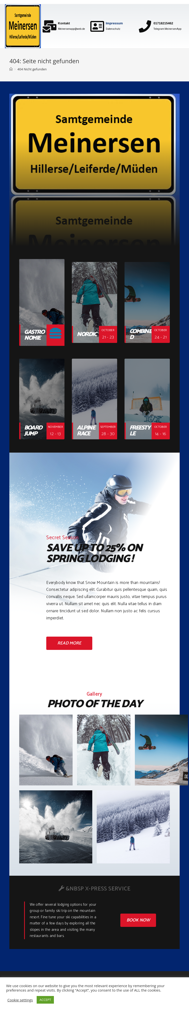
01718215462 (163, 23)
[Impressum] (97, 26)
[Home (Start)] (11, 69)
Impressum (114, 23)
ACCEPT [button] (45, 999)
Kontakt (64, 23)
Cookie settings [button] (20, 1000)
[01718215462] (145, 26)
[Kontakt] (49, 26)
